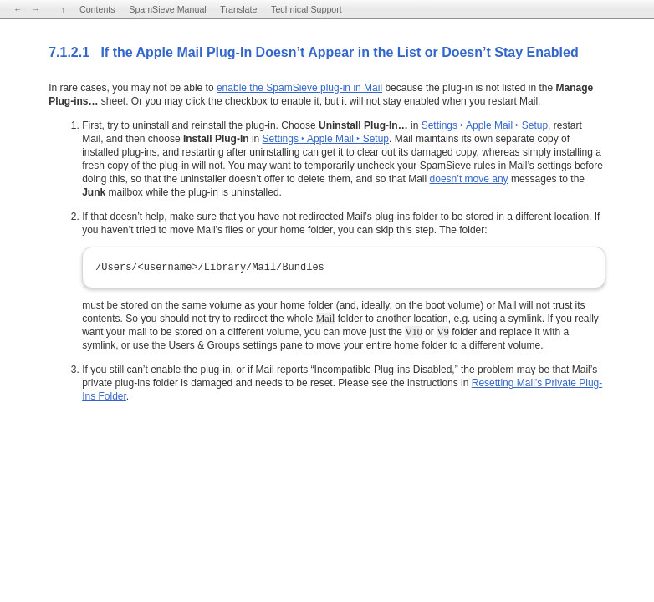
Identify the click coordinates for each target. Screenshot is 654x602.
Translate (238, 9)
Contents (97, 9)
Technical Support (306, 9)
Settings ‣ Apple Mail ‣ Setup (485, 125)
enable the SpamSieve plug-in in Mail (299, 88)
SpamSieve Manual (167, 9)
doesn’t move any (469, 179)
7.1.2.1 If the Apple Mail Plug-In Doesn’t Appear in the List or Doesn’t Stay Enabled (314, 52)
